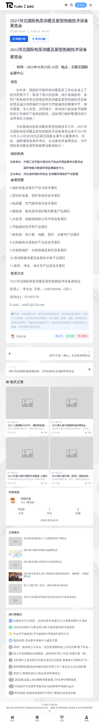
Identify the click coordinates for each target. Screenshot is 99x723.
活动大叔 (18, 336)
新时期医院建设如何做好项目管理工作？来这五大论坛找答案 (49, 667)
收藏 (70, 336)
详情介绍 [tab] (19, 39)
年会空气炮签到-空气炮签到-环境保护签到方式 (41, 634)
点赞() (83, 336)
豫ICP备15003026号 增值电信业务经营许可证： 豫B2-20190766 (35, 707)
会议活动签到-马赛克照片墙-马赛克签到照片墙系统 (44, 627)
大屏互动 (35, 31)
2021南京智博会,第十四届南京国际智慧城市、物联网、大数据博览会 (56, 575)
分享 (59, 336)
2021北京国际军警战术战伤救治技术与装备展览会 (49, 597)
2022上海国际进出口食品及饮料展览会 (36, 673)
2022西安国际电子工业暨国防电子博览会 (45, 538)
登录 (80, 5)
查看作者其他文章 (49, 520)
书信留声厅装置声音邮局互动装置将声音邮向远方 (44, 686)
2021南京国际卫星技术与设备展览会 (42, 561)
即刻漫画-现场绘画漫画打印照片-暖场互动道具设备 (45, 693)
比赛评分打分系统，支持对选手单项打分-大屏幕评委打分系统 (50, 621)
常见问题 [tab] (39, 39)
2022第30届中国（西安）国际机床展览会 (71, 477)
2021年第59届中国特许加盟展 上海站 (27, 476)
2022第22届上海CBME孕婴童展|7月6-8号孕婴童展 (45, 680)
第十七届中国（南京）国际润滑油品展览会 (45, 585)
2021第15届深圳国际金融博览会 (40, 550)
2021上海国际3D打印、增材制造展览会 (27, 427)
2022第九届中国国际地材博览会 (69, 425)
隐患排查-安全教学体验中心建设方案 (35, 640)
